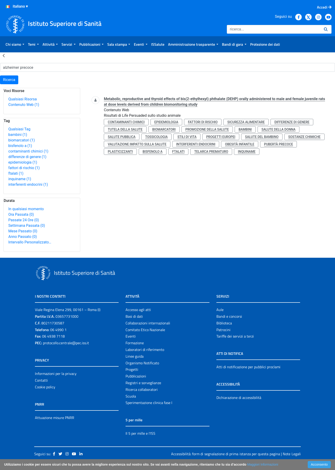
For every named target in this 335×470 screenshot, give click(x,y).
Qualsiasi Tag (19, 129)
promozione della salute (207, 129)
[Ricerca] (273, 29)
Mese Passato (22, 231)
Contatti (41, 380)
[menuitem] (15, 44)
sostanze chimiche (304, 137)
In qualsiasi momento (26, 209)
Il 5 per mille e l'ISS (140, 433)
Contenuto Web (23, 104)
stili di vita (187, 137)
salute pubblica (121, 137)
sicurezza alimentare (246, 122)
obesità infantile (239, 144)
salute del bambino (262, 137)
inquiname (19, 179)
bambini (17, 134)
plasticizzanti (120, 151)
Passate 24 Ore (23, 220)
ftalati (15, 173)
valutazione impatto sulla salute (137, 144)
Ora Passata (21, 214)
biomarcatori (21, 140)
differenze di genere (27, 157)
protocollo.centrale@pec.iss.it (66, 343)
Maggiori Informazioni (262, 464)
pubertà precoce (278, 144)
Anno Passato (22, 236)
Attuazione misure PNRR (54, 417)
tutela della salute (125, 129)
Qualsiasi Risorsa (22, 99)
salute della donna (278, 129)
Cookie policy (45, 387)
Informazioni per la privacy (56, 373)
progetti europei (220, 137)
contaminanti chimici (28, 151)
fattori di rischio (24, 168)
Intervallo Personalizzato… (29, 242)
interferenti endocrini (28, 184)
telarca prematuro (211, 151)
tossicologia (156, 137)
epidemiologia (22, 162)
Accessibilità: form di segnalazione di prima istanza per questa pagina (225, 454)
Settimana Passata (26, 225)
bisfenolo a (20, 146)
